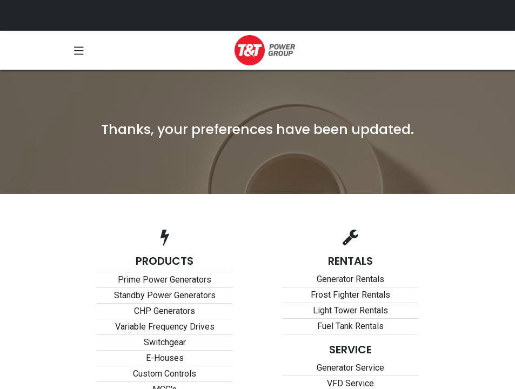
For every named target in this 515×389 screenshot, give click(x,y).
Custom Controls (164, 373)
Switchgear (165, 342)
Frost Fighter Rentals (350, 295)
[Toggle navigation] (78, 50)
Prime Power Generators (164, 279)
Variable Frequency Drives (165, 326)
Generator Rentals (350, 279)
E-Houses (165, 358)
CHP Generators (164, 311)
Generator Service (350, 368)
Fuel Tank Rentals (350, 326)
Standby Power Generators (165, 295)
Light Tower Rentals (350, 310)
